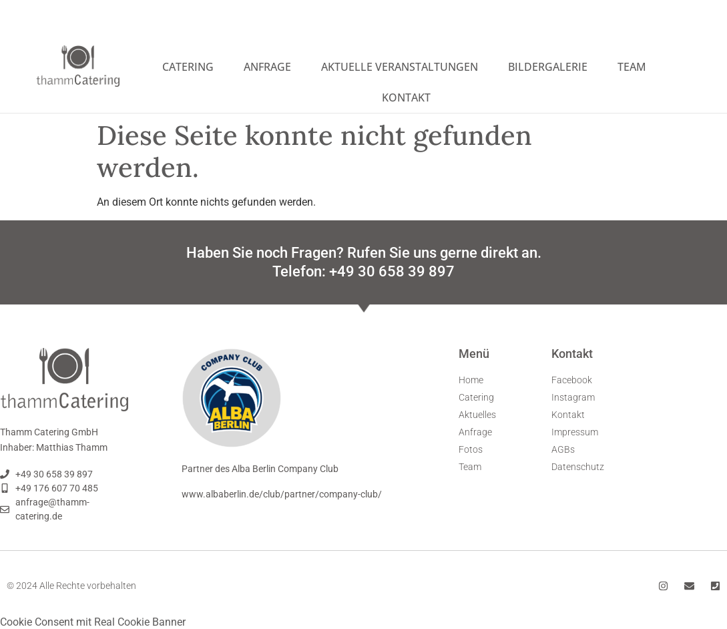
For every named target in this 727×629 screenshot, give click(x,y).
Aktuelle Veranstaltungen (399, 66)
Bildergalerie (547, 66)
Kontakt (406, 97)
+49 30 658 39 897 (392, 270)
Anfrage (267, 66)
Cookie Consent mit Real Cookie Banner (93, 621)
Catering (188, 66)
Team (632, 66)
